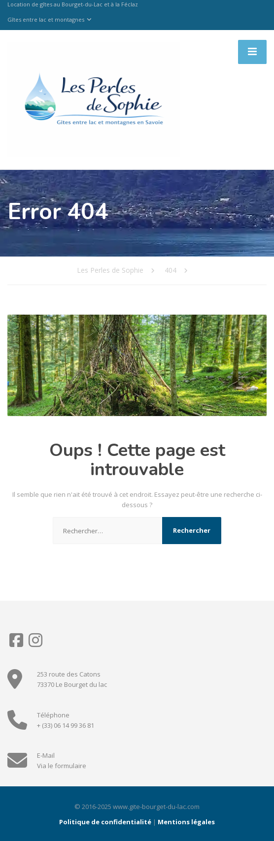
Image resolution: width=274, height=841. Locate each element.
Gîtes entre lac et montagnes (45, 19)
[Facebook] (17, 643)
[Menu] (252, 52)
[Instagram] (35, 643)
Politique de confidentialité (105, 821)
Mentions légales (186, 821)
